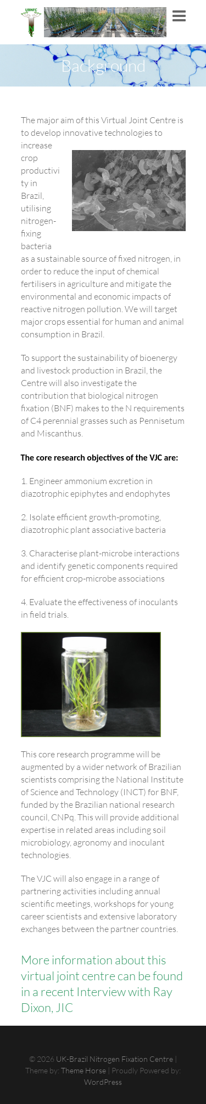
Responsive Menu (179, 16)
